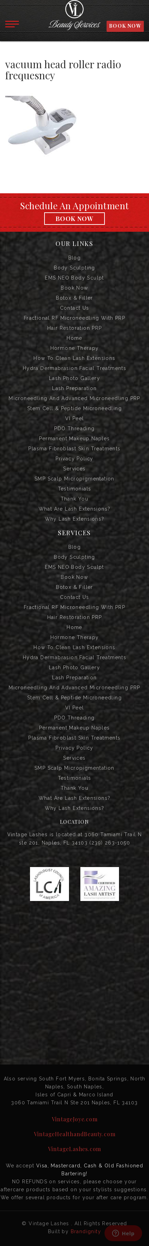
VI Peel (74, 418)
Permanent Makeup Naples (74, 438)
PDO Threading (74, 428)
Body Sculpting (74, 268)
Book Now (74, 218)
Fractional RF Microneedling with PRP (74, 318)
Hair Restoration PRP (74, 328)
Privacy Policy (74, 458)
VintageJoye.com (75, 1119)
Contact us (74, 308)
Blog (74, 257)
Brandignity (86, 1231)
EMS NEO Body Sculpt (74, 278)
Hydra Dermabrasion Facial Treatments (74, 368)
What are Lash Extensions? (75, 509)
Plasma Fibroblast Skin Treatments (74, 448)
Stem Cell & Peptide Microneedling (74, 408)
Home (74, 338)
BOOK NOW (125, 26)
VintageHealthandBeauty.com (75, 1134)
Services (74, 468)
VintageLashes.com (74, 1148)
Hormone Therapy (74, 348)
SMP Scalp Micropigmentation (74, 478)
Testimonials (74, 489)
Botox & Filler (74, 298)
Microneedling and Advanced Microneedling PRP (74, 398)
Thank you (75, 499)
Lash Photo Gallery (74, 378)
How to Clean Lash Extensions (74, 358)
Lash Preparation (74, 388)
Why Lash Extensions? (75, 519)
